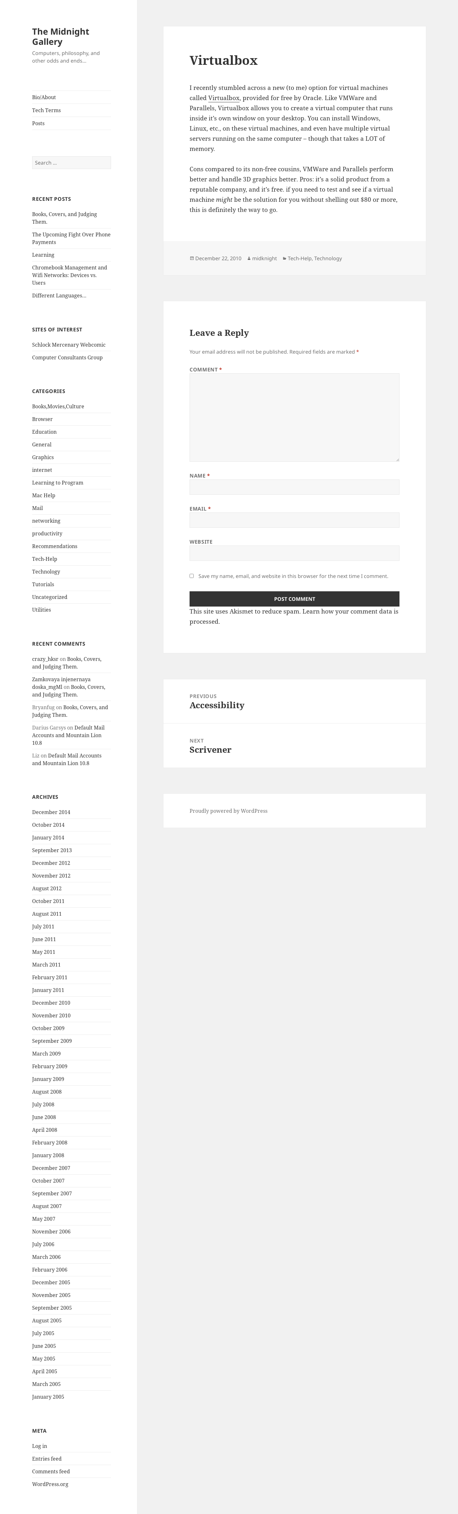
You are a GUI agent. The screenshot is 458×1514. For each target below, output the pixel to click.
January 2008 (48, 1155)
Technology (46, 571)
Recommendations (54, 546)
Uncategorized (49, 597)
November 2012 (51, 875)
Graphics (43, 457)
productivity (47, 533)
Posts (38, 123)
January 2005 (48, 1396)
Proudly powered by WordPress (228, 810)
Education (44, 431)
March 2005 (46, 1384)
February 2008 (49, 1142)
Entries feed (47, 1458)
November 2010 (51, 1015)
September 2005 (52, 1307)
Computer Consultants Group (67, 357)
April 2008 (44, 1129)
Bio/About (44, 97)
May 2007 (43, 1218)
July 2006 (43, 1244)
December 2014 (51, 812)
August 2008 (47, 1091)
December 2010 (51, 1002)
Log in (39, 1446)
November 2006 (51, 1231)
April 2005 (44, 1371)
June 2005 (44, 1345)
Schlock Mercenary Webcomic (69, 344)
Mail (37, 508)
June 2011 (44, 939)
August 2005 (47, 1320)
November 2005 (51, 1295)
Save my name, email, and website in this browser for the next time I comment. (293, 576)
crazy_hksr (45, 658)
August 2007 (47, 1206)
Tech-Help (44, 558)
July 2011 (43, 926)
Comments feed (51, 1471)
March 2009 (46, 1053)
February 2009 (49, 1066)
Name (200, 475)
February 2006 (49, 1269)
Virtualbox (223, 98)
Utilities (41, 609)
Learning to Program (57, 482)
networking (46, 520)
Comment (206, 369)
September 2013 (52, 850)
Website (201, 541)
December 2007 (51, 1167)
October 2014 (48, 824)
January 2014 (48, 837)
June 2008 (44, 1117)
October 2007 (48, 1180)
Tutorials (43, 584)
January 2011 (48, 990)
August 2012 (47, 888)
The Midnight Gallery (60, 36)
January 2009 (48, 1079)
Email (200, 508)
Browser (42, 419)
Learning (43, 254)
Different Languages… (59, 295)
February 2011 (49, 977)
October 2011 (48, 901)
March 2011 (46, 964)
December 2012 (51, 862)
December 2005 (51, 1282)
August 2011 (47, 913)
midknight (264, 258)
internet (42, 469)
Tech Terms (46, 110)
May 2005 (43, 1358)
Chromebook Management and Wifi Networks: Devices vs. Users (69, 275)
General (42, 444)
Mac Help (43, 495)
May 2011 (43, 951)
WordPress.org (50, 1484)
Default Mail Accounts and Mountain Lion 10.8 (68, 735)
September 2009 (52, 1040)
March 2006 (46, 1256)
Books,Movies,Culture (58, 406)
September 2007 (52, 1193)
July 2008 (43, 1104)
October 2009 (48, 1028)
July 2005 (43, 1333)
